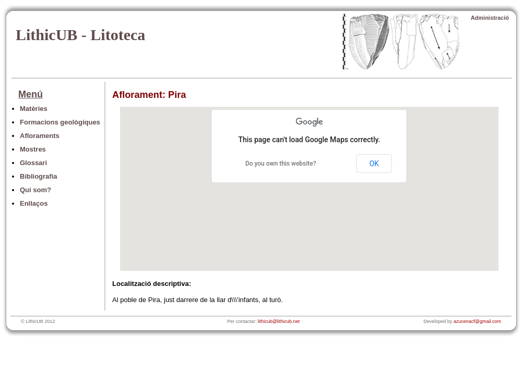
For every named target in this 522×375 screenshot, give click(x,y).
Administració (490, 18)
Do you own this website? (280, 163)
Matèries (34, 109)
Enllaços (34, 203)
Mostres (33, 149)
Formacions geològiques (60, 122)
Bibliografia (38, 176)
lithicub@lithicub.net (279, 321)
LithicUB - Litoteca (80, 34)
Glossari (33, 163)
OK (373, 163)
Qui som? (35, 190)
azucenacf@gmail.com (477, 321)
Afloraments (40, 136)
